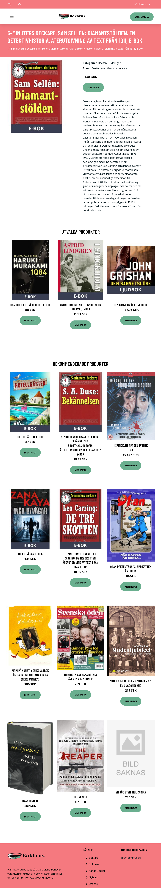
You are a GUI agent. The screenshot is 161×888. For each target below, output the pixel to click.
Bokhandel (142, 16)
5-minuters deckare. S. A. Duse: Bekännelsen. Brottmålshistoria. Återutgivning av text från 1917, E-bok (80, 445)
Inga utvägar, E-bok (30, 554)
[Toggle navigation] (11, 16)
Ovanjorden (30, 801)
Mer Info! (93, 87)
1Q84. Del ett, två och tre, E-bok (30, 305)
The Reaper (80, 797)
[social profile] (19, 4)
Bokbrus (94, 864)
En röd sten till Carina (131, 792)
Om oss (93, 884)
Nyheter (94, 877)
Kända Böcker (97, 871)
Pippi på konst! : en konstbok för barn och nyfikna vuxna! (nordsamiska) (30, 675)
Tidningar (115, 63)
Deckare (103, 63)
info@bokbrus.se (142, 4)
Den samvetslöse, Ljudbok (131, 305)
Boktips (93, 857)
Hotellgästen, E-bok (30, 437)
